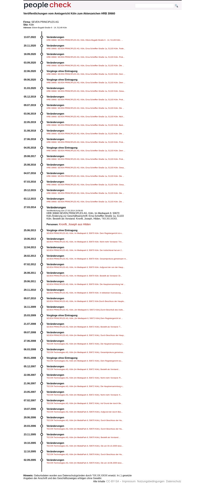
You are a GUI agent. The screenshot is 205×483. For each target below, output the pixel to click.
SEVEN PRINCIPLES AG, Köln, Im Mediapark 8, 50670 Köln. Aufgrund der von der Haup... (86, 267)
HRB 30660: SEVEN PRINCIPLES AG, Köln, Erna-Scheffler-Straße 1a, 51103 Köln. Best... (86, 125)
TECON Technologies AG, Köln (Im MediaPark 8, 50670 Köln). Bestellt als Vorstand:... (83, 437)
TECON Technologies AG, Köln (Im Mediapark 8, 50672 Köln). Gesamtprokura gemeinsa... (85, 352)
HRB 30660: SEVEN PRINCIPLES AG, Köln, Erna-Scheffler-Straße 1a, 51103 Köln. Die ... (85, 65)
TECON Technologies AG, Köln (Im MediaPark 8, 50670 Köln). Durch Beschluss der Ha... (85, 420)
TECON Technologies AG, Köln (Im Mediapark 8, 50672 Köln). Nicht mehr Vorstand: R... (84, 378)
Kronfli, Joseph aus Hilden (75, 224)
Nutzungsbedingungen (150, 481)
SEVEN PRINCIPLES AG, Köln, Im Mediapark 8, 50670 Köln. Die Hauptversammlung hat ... (86, 284)
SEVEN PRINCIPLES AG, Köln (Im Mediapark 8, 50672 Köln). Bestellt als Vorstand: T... (84, 327)
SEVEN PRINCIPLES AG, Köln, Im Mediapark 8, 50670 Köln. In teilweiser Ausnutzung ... (85, 293)
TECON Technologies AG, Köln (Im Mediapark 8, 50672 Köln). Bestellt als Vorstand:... (83, 369)
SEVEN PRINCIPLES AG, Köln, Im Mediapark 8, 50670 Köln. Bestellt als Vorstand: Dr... (84, 276)
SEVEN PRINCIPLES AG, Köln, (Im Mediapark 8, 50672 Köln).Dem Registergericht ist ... (85, 318)
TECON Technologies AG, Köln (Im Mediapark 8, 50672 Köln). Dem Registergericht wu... (85, 361)
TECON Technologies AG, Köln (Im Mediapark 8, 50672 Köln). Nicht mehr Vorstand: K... (84, 395)
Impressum (129, 481)
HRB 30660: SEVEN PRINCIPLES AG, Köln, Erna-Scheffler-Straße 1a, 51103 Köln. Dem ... (86, 74)
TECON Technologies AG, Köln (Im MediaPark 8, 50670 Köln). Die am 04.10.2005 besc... (85, 446)
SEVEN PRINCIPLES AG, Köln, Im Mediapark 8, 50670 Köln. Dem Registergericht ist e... (85, 233)
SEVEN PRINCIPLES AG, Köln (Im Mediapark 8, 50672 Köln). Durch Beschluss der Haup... (86, 335)
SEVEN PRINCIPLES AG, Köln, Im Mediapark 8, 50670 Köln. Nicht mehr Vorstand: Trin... (85, 242)
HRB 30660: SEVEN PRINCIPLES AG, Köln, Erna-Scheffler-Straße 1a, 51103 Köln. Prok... (86, 57)
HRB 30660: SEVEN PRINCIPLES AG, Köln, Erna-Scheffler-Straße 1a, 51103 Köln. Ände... (86, 48)
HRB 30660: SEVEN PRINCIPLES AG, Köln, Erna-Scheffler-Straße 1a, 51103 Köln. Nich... (86, 116)
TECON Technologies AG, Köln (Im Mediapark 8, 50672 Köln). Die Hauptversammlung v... (85, 344)
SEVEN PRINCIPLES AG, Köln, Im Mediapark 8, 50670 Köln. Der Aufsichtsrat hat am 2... (85, 250)
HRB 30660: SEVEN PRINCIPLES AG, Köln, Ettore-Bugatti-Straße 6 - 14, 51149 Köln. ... (85, 40)
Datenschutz (173, 481)
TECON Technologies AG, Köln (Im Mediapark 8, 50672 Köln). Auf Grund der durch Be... (84, 403)
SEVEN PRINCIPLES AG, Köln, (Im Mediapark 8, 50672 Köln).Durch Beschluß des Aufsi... (85, 310)
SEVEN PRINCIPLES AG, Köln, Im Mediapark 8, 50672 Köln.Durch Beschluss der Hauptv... (86, 301)
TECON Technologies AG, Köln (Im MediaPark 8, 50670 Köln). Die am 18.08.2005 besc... (85, 463)
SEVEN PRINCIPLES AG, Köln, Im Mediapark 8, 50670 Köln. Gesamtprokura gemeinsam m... (87, 259)
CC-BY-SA (112, 481)
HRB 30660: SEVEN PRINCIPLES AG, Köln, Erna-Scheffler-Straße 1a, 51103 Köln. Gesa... (86, 91)
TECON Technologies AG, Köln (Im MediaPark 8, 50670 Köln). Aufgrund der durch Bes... (85, 412)
